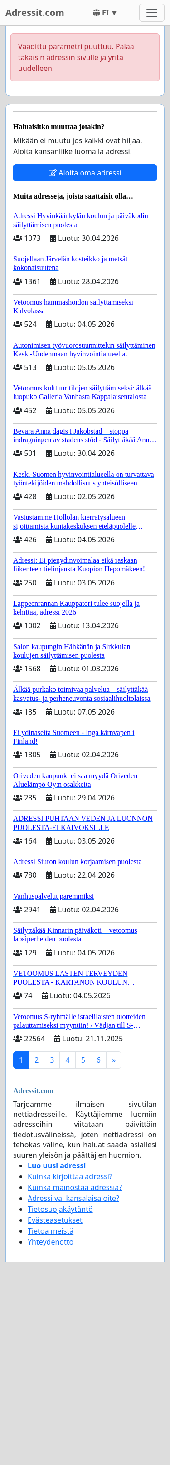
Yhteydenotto (50, 1242)
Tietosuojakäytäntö (60, 1209)
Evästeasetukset (55, 1220)
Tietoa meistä (50, 1231)
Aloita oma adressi (85, 173)
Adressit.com (34, 12)
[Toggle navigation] (152, 13)
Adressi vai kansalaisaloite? (73, 1198)
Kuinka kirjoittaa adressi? (70, 1176)
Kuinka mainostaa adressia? (75, 1187)
